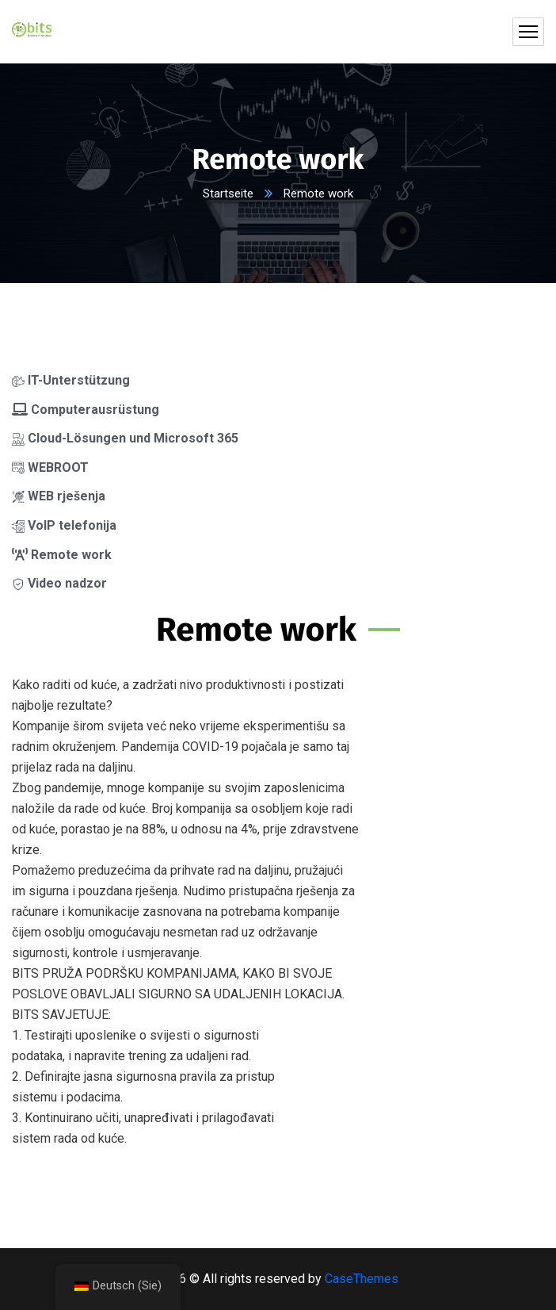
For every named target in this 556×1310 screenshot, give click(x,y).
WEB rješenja (58, 496)
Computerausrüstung (85, 409)
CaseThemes (361, 1278)
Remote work (62, 554)
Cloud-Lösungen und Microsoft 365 (125, 438)
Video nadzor (59, 583)
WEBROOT (50, 467)
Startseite (228, 193)
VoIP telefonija (64, 525)
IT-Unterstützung (71, 380)
